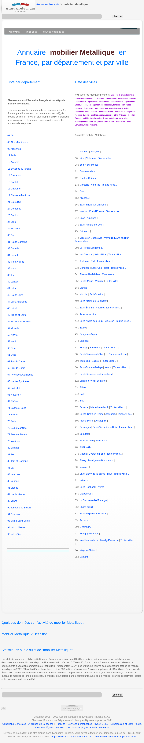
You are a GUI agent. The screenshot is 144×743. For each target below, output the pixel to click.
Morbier (84, 294)
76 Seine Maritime (17, 424)
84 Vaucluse (13, 471)
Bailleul (96, 361)
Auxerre (84, 520)
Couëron (109, 321)
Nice (82, 158)
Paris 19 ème (87, 440)
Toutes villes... (105, 158)
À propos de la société (40, 724)
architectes (120, 121)
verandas (79, 125)
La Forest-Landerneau (91, 248)
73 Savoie (12, 411)
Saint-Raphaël (87, 487)
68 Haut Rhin (14, 391)
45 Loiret (12, 305)
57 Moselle (13, 325)
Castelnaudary (87, 171)
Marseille (84, 185)
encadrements (117, 102)
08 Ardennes (14, 145)
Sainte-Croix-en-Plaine (92, 414)
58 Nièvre (12, 331)
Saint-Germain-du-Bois (105, 427)
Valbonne (91, 158)
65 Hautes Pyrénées (18, 378)
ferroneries (88, 108)
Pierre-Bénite (86, 420)
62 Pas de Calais (16, 358)
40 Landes (13, 278)
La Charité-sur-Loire (116, 354)
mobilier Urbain (89, 118)
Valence (84, 480)
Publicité (60, 724)
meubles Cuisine (82, 115)
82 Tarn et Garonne (17, 458)
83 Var (10, 464)
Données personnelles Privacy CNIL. (88, 724)
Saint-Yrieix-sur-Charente (93, 204)
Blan (109, 474)
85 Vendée (13, 477)
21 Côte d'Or (14, 198)
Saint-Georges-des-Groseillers (96, 374)
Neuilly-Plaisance (109, 540)
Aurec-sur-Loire (88, 314)
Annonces (31, 32)
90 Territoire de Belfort (19, 504)
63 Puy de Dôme (16, 364)
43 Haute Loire (15, 291)
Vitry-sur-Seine (87, 550)
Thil (93, 261)
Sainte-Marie (86, 281)
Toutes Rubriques (53, 32)
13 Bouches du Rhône (19, 165)
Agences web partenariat (95, 727)
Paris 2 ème (102, 440)
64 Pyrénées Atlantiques (20, 371)
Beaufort (84, 434)
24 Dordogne (14, 205)
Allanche (84, 198)
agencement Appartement (99, 102)
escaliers (87, 105)
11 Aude (11, 152)
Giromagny (85, 527)
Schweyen (94, 347)
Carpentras (85, 493)
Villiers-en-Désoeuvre (91, 238)
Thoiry (83, 460)
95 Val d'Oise (14, 531)
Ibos (82, 400)
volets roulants (90, 125)
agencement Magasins (102, 105)
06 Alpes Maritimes (17, 139)
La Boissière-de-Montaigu (93, 500)
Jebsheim (111, 414)
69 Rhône (12, 398)
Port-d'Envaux (96, 211)
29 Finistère (13, 225)
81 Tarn (11, 451)
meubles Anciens (106, 112)
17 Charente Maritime (18, 192)
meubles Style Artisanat (116, 115)
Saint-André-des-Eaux (91, 321)
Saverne (84, 407)
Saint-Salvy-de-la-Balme (92, 474)
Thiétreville (85, 447)
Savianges (85, 427)
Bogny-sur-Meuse (89, 164)
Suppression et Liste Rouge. (126, 724)
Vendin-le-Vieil (87, 381)
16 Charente (14, 185)
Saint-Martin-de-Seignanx (93, 301)
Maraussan (108, 274)
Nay (82, 394)
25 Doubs (12, 212)
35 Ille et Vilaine (15, 258)
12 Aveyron (13, 159)
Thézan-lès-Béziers (90, 274)
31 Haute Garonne (17, 238)
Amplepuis (100, 420)
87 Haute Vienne (16, 491)
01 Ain (10, 132)
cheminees (99, 98)
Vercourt (84, 467)
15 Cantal (12, 178)
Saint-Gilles (100, 254)
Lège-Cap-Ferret (100, 268)
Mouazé (99, 281)
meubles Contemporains (125, 112)
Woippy (84, 347)
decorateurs (81, 102)
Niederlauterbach (99, 407)
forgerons (103, 108)
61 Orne (11, 351)
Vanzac (83, 211)
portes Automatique (105, 121)
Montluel (84, 151)
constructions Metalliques (117, 98)
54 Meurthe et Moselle (19, 318)
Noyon (107, 367)
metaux (94, 112)
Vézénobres (86, 254)
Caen (82, 191)
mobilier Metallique (82, 52)
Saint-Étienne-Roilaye (91, 367)
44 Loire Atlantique (17, 298)
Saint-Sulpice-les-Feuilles (93, 513)
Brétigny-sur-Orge (89, 533)
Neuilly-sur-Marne (89, 540)
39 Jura (11, 271)
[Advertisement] (74, 586)
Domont (84, 557)
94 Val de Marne (16, 524)
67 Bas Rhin (13, 384)
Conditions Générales (14, 724)
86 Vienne (12, 484)
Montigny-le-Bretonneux (100, 460)
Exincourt (85, 231)
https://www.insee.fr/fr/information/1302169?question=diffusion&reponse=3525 (93, 736)
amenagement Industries (85, 121)
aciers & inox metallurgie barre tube (112, 118)
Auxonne (91, 218)
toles (129, 121)
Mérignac (84, 268)
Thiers (83, 387)
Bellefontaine (96, 294)
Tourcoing (85, 361)
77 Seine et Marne (17, 431)
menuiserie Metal (82, 112)
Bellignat (95, 151)
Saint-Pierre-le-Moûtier (92, 354)
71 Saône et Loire (16, 404)
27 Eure (11, 218)
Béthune (101, 381)
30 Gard (11, 232)
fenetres (116, 105)
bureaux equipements (84, 98)
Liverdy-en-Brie (97, 454)
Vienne (83, 287)
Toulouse (84, 261)
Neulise (100, 307)
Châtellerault (86, 507)
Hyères (100, 487)
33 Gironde (13, 245)
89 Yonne (12, 497)
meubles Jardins (98, 115)
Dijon (82, 218)
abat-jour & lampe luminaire (122, 95)
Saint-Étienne (87, 307)
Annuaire (14, 32)
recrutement (73, 727)
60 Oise (11, 345)
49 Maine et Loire (16, 311)
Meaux (83, 454)
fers (96, 108)
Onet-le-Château (88, 178)
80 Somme (13, 444)
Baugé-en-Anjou (88, 334)
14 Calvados (14, 172)
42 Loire (11, 285)
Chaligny (84, 341)
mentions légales (44, 727)
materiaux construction (119, 108)
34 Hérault (12, 252)
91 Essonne (13, 511)
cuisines (132, 98)
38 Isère (11, 265)
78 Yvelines (13, 438)
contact (60, 727)
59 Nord (11, 338)
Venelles (95, 185)
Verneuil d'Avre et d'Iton (116, 238)
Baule (83, 327)
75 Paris (11, 418)
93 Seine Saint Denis (18, 517)
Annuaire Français (47, 4)
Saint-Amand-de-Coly (91, 224)
